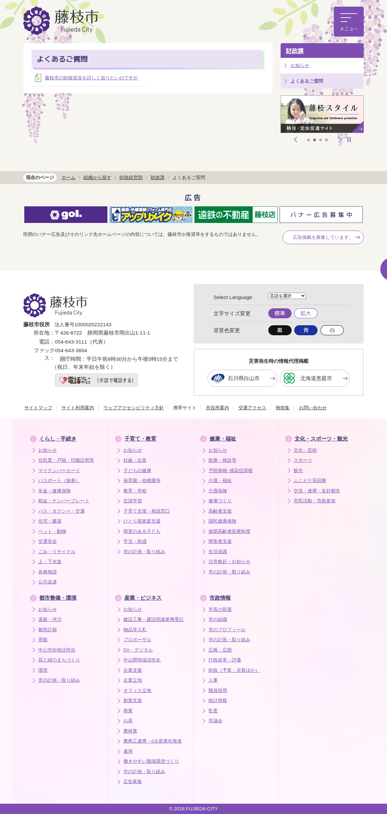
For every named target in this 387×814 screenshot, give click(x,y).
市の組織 (217, 619)
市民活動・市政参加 (314, 500)
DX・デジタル (138, 650)
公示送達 (47, 581)
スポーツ (303, 460)
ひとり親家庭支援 (142, 521)
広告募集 (132, 781)
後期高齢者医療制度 (229, 531)
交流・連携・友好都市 (317, 490)
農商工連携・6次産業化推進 (152, 741)
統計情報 (217, 700)
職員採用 (217, 690)
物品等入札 (135, 629)
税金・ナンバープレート (63, 500)
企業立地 (132, 680)
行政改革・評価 (224, 660)
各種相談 (47, 571)
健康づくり (220, 500)
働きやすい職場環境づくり (151, 761)
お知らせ (300, 65)
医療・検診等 (222, 460)
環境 (43, 670)
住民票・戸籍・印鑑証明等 (66, 460)
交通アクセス (252, 407)
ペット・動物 (52, 531)
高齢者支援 (220, 511)
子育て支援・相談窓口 (146, 511)
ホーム (68, 177)
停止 (349, 139)
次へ (340, 139)
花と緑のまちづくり (59, 660)
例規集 (283, 407)
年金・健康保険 (54, 490)
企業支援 (132, 670)
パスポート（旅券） (59, 480)
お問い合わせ (313, 407)
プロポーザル (137, 639)
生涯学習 (132, 500)
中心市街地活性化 (56, 650)
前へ (296, 139)
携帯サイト (184, 407)
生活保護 (217, 551)
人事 (213, 680)
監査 (213, 710)
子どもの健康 (137, 470)
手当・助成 (135, 541)
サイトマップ (38, 407)
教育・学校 (135, 490)
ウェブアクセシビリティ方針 (133, 407)
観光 (298, 470)
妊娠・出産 (135, 460)
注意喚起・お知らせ (229, 561)
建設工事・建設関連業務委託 (153, 619)
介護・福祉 (220, 480)
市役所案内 (217, 407)
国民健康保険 (222, 521)
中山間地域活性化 (142, 660)
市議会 (215, 720)
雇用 (128, 751)
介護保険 (217, 490)
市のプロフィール (227, 629)
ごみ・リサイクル (56, 551)
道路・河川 (50, 619)
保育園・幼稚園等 (142, 480)
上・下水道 (50, 561)
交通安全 (47, 541)
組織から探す (97, 177)
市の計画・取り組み (144, 551)
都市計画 (47, 629)
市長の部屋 (220, 609)
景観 (43, 639)
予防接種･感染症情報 (230, 470)
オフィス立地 (137, 690)
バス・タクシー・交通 (61, 511)
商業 (128, 710)
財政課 (295, 51)
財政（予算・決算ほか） (234, 670)
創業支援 (132, 700)
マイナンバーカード (59, 470)
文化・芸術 (305, 450)
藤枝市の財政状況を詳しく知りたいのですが (91, 77)
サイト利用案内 (78, 407)
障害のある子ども (142, 531)
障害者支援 (220, 541)
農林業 (130, 731)
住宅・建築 (50, 521)
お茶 (128, 720)
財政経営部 (131, 177)
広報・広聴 (220, 650)
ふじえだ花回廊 (310, 480)
